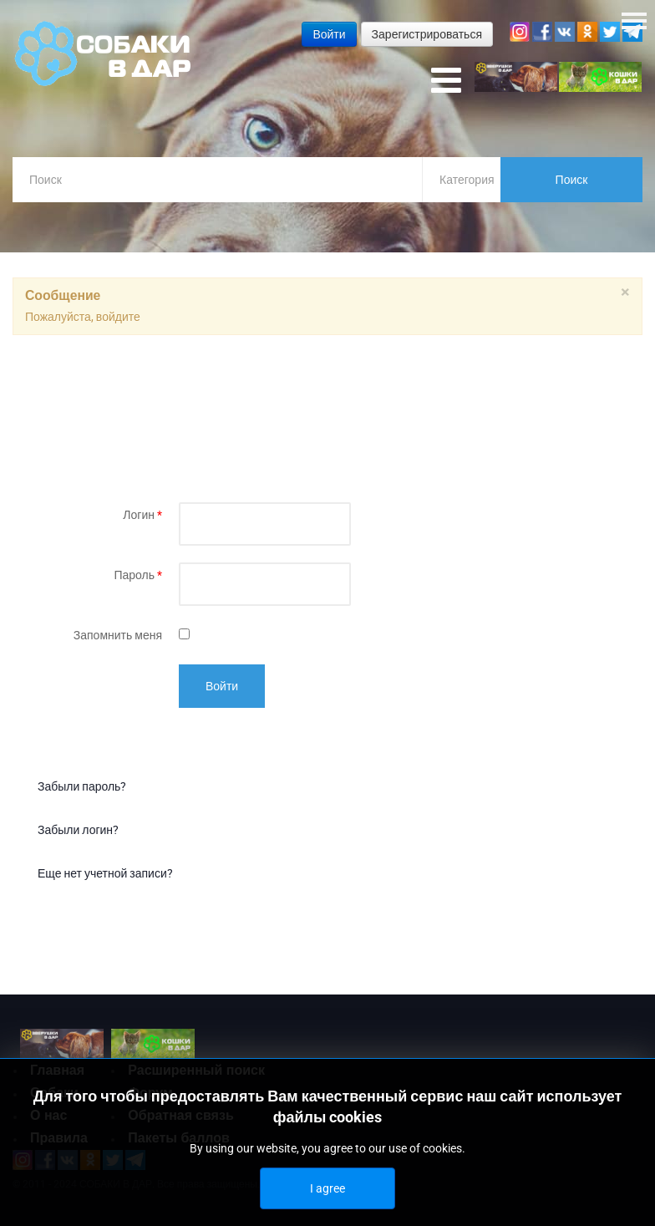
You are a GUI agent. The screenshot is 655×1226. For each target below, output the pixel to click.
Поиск (572, 179)
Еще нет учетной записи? (105, 873)
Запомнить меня (118, 635)
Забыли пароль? (82, 786)
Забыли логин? (78, 830)
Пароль (138, 575)
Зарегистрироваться (427, 34)
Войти (222, 686)
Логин (142, 514)
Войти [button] (328, 34)
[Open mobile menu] (446, 81)
